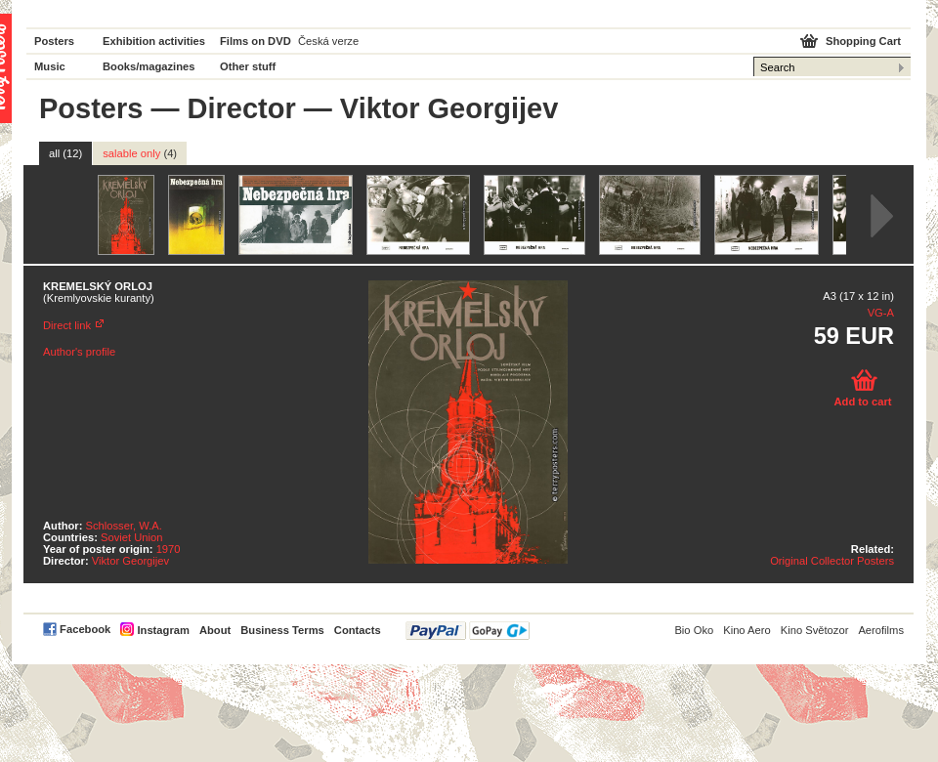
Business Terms (282, 630)
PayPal (467, 630)
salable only (140, 153)
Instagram (163, 630)
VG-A (881, 312)
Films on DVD (255, 41)
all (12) (65, 153)
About (215, 630)
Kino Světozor (815, 630)
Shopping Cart (863, 41)
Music (49, 66)
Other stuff (248, 66)
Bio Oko (693, 630)
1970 (168, 549)
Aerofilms (881, 630)
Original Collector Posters (832, 561)
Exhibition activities (154, 41)
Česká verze (328, 41)
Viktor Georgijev (130, 561)
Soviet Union (131, 537)
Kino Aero (747, 630)
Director (242, 108)
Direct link (67, 325)
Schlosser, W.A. (124, 525)
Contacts (357, 630)
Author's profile (79, 352)
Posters (54, 41)
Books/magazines (149, 66)
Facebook (85, 629)
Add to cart (862, 401)
